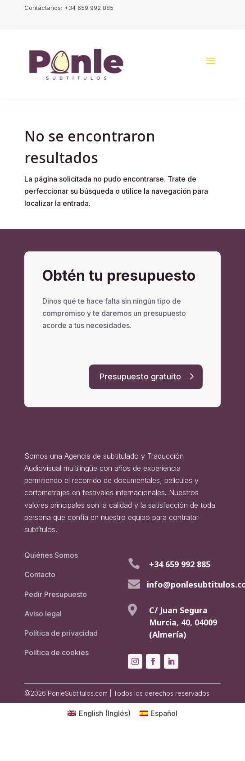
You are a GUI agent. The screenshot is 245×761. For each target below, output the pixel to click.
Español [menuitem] (163, 713)
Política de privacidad (61, 633)
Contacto (39, 574)
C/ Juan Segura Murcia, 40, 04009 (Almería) (183, 622)
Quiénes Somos (51, 555)
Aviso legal (43, 613)
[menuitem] (99, 713)
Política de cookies (56, 652)
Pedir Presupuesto (55, 594)
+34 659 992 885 (179, 564)
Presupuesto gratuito (140, 376)
